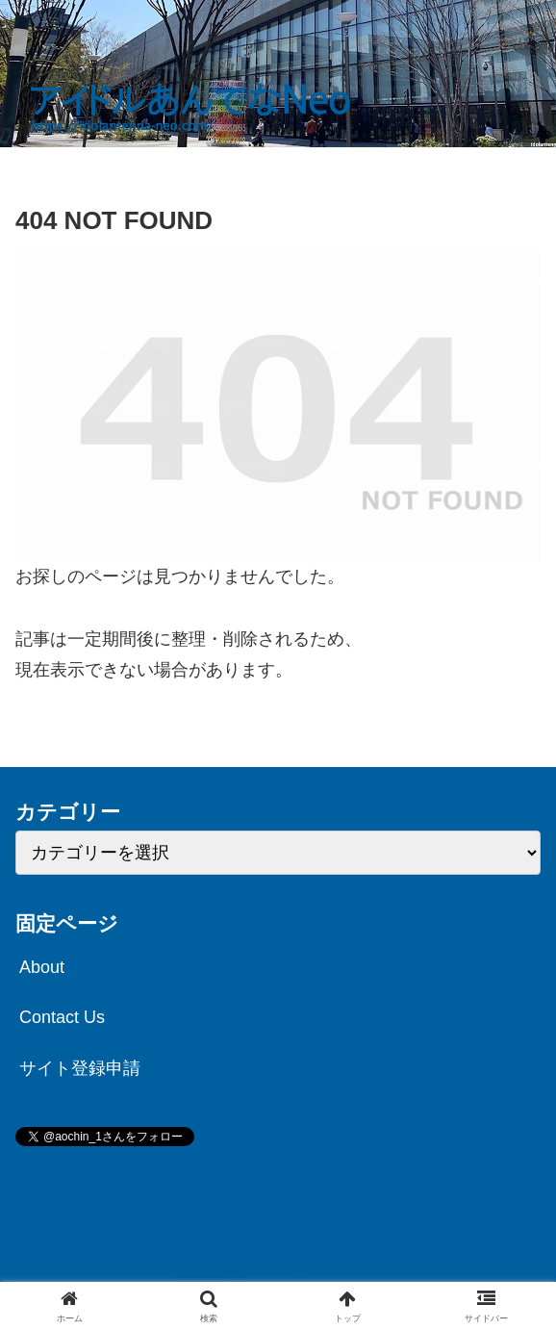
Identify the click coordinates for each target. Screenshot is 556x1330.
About (41, 967)
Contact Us (62, 1017)
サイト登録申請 (79, 1068)
